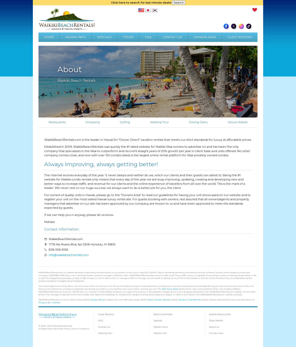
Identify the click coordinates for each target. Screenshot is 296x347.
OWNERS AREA (204, 37)
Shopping (93, 122)
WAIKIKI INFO (75, 37)
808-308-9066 (58, 249)
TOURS (128, 37)
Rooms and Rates (163, 314)
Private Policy (63, 329)
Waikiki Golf (159, 333)
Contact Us (104, 326)
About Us (214, 326)
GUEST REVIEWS (240, 37)
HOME (49, 37)
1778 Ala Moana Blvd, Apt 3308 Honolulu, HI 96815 (82, 244)
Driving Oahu (198, 122)
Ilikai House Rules (170, 289)
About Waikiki (237, 122)
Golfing (125, 122)
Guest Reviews (106, 314)
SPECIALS (104, 37)
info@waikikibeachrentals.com (69, 255)
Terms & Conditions (80, 329)
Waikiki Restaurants (220, 314)
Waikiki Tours (160, 326)
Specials (157, 320)
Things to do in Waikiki (49, 302)
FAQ (148, 37)
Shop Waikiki (216, 320)
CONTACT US (172, 37)
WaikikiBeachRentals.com (66, 239)
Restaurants (57, 122)
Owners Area (216, 333)
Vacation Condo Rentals (190, 299)
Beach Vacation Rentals (159, 299)
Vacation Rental (97, 299)
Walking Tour (159, 122)
